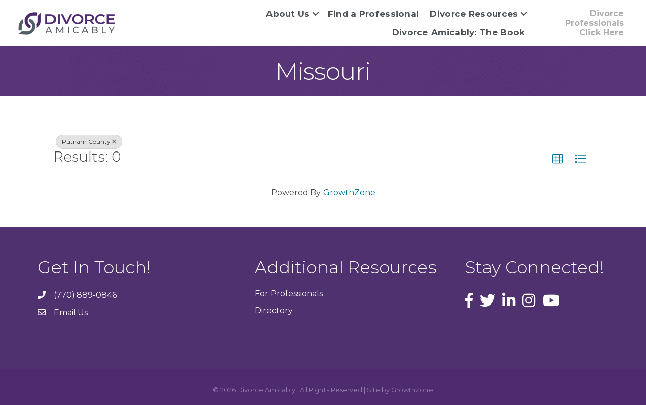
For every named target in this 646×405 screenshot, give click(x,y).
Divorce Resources (473, 14)
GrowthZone (349, 192)
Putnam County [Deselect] (89, 141)
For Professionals (289, 293)
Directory (274, 310)
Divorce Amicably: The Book (458, 32)
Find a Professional (373, 14)
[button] (558, 159)
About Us (287, 14)
